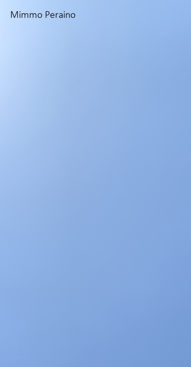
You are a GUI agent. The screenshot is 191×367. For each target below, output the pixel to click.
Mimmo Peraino (42, 15)
